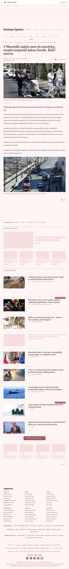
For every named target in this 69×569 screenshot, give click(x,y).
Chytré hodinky (29, 538)
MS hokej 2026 (28, 494)
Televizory (60, 535)
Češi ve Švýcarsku (29, 517)
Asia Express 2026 (49, 526)
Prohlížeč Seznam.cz (46, 548)
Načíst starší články (34, 438)
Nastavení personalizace (53, 552)
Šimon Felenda (37, 322)
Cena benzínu (32, 526)
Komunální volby (7, 496)
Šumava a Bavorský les (30, 515)
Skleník (54, 529)
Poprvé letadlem (29, 512)
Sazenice (17, 529)
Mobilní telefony (21, 535)
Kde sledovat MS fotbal (51, 500)
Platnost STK (49, 521)
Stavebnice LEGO (30, 535)
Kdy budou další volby (8, 503)
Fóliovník (59, 529)
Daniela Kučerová (38, 391)
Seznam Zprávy (46, 304)
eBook (57, 59)
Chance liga (49, 503)
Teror (37, 222)
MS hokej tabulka (29, 498)
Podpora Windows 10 (59, 526)
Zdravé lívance (7, 515)
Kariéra (24, 545)
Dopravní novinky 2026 (52, 515)
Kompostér (48, 529)
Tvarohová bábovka (8, 517)
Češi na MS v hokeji (29, 500)
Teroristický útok (30, 222)
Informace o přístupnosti (12, 548)
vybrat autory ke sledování (9, 60)
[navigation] (2, 2)
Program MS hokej (29, 496)
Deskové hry (54, 535)
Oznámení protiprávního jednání (29, 548)
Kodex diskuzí (23, 552)
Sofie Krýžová (37, 374)
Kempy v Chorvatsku (30, 510)
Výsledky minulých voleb (9, 500)
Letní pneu (47, 535)
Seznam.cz (63, 2)
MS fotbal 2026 (50, 494)
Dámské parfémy (40, 535)
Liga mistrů (49, 505)
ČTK (32, 304)
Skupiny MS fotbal (50, 498)
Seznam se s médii (13, 552)
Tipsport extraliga (29, 505)
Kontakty (36, 545)
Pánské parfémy (38, 538)
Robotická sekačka (31, 529)
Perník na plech (7, 521)
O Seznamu (18, 545)
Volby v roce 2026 (7, 494)
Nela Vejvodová (22, 58)
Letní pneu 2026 (50, 510)
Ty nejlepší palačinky (8, 510)
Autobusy (17, 222)
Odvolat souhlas (40, 552)
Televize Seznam (58, 548)
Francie (23, 222)
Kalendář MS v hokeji (30, 503)
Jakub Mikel (36, 281)
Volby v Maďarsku (7, 505)
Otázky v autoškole (51, 519)
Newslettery (31, 552)
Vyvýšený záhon (34, 532)
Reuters (37, 304)
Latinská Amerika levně (31, 519)
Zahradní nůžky (41, 529)
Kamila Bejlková (9, 58)
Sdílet (63, 59)
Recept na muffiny (8, 512)
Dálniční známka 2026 (51, 512)
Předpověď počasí (23, 526)
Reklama (48, 545)
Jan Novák (35, 356)
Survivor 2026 (40, 526)
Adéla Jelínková (47, 281)
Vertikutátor (23, 529)
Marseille (43, 222)
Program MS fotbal (50, 496)
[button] (14, 282)
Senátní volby (6, 498)
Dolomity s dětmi (29, 521)
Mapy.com (15, 526)
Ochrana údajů (56, 545)
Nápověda (30, 545)
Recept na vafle (7, 519)
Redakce (42, 545)
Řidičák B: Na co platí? (51, 517)
